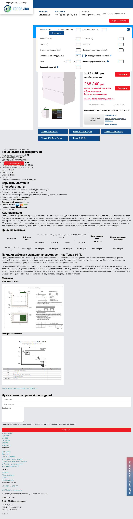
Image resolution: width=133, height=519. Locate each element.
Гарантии (40, 5)
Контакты (62, 5)
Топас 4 (5, 38)
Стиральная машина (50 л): (50, 50)
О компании (52, 2)
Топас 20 (6, 103)
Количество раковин (90, 29)
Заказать (122, 74)
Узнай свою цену (14, 163)
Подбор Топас (45, 29)
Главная (40, 2)
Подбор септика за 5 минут (130, 476)
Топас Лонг (5, 30)
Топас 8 (5, 52)
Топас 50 (6, 113)
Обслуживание (79, 2)
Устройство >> (110, 115)
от (65, 61)
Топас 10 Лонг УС (11, 81)
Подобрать (56, 33)
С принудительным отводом (14, 464)
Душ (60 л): (44, 44)
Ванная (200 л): (46, 39)
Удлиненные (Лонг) (10, 469)
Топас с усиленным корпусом (13, 26)
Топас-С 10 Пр (10, 68)
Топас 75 (6, 117)
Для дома (6, 454)
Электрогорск (44, 15)
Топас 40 (6, 110)
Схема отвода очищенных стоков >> (115, 120)
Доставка (114, 2)
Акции (51, 5)
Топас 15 (6, 95)
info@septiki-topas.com (91, 15)
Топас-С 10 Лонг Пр (12, 78)
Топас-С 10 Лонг (10, 73)
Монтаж (65, 2)
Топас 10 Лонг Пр (11, 75)
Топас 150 (6, 128)
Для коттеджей (8, 459)
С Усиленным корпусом (12, 467)
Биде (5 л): (86, 44)
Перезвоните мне (119, 21)
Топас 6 (5, 45)
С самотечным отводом (12, 462)
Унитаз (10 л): (87, 39)
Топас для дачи (7, 34)
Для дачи (6, 457)
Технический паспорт (95, 119)
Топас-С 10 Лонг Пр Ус (13, 88)
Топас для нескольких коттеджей (14, 99)
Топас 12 (6, 91)
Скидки (5, 441)
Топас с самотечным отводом (13, 19)
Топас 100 (6, 124)
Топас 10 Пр (9, 65)
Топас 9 (5, 56)
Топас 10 (6, 59)
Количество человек (64, 29)
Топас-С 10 (8, 62)
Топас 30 (6, 106)
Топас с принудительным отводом (15, 22)
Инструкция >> (111, 124)
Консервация (8, 483)
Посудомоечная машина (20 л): (94, 50)
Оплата (103, 2)
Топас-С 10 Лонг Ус (12, 83)
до (74, 61)
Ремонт (92, 2)
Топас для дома (7, 49)
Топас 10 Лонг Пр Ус (12, 86)
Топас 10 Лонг (10, 70)
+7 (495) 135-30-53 (66, 14)
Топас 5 (5, 41)
